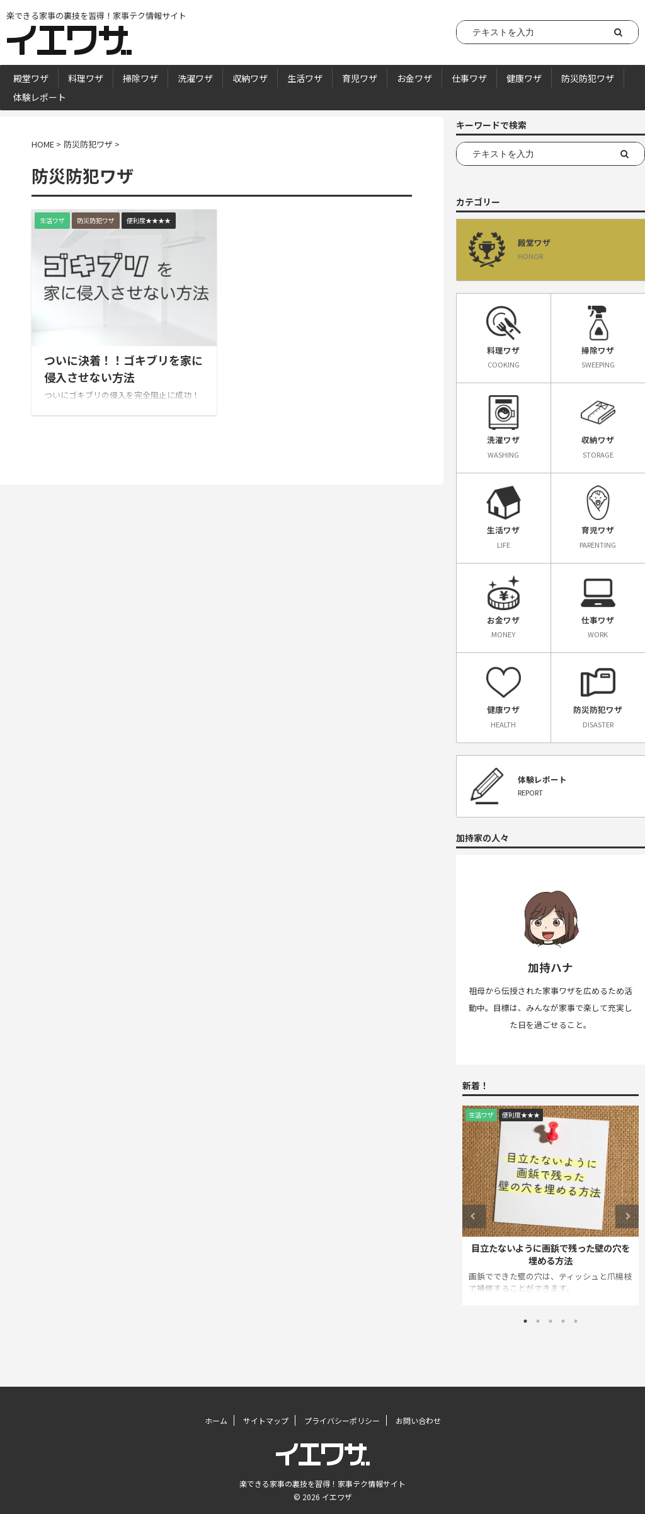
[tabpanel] (550, 1205)
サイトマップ (265, 1420)
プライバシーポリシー (342, 1420)
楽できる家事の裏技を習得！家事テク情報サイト (322, 1483)
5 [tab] (575, 1321)
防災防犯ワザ (587, 78)
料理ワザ (85, 78)
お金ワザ (414, 78)
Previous (474, 1216)
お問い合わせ (418, 1420)
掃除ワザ (140, 78)
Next (627, 1216)
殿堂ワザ (31, 78)
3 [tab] (550, 1321)
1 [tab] (525, 1321)
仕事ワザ (469, 78)
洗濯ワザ (195, 78)
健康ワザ (524, 78)
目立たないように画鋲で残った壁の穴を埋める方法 (550, 1254)
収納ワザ (250, 78)
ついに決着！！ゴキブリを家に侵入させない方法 (123, 368)
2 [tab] (538, 1321)
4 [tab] (563, 1321)
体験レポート (39, 97)
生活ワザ (304, 78)
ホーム (216, 1420)
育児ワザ (359, 78)
